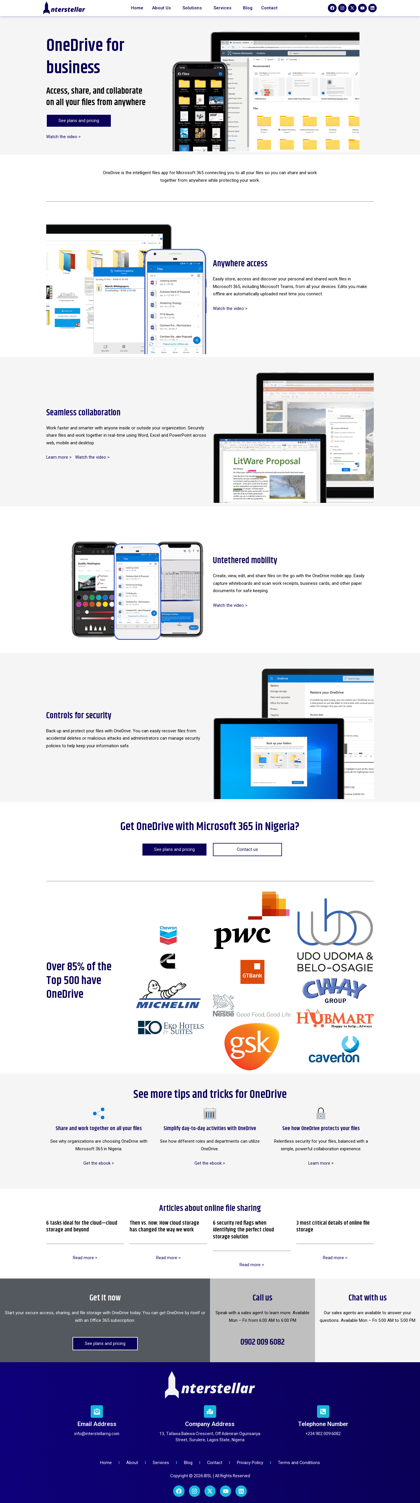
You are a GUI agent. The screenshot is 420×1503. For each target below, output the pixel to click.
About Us (161, 8)
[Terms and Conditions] (300, 1463)
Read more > (85, 1257)
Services (222, 8)
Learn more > (59, 457)
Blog (247, 8)
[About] (131, 1463)
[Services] (160, 1463)
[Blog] (188, 1463)
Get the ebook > (98, 1163)
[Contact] (215, 1463)
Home (137, 8)
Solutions (192, 8)
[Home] (104, 1463)
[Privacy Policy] (251, 1463)
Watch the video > (63, 136)
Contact (269, 8)
